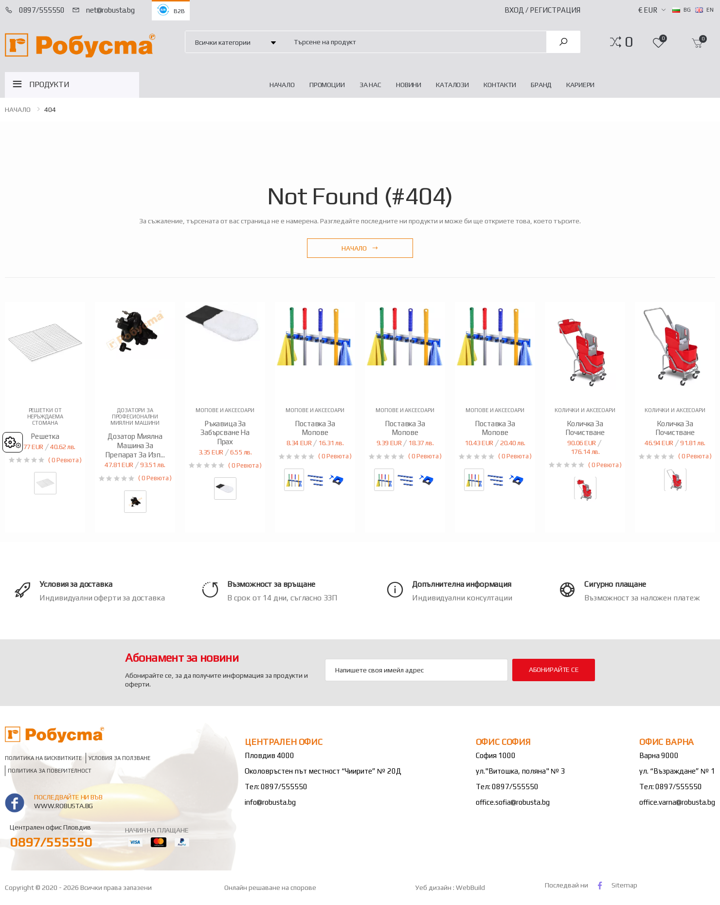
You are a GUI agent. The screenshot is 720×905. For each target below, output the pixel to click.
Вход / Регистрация (542, 10)
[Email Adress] (416, 670)
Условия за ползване (119, 758)
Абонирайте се (554, 669)
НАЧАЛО (282, 85)
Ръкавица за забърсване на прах (225, 432)
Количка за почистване (585, 428)
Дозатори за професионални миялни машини (135, 416)
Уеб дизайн (434, 887)
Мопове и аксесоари (225, 410)
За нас (370, 85)
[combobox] (414, 41)
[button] (629, 42)
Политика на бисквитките (43, 758)
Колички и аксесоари (585, 410)
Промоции (327, 85)
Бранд (541, 85)
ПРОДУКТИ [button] (49, 84)
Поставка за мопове (315, 428)
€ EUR (647, 10)
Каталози (452, 85)
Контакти (500, 85)
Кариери (580, 85)
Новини (408, 85)
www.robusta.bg (63, 806)
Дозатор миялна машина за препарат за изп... (134, 445)
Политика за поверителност (49, 771)
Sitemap (624, 885)
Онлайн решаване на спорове (270, 887)
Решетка (45, 436)
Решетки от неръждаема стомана (45, 416)
